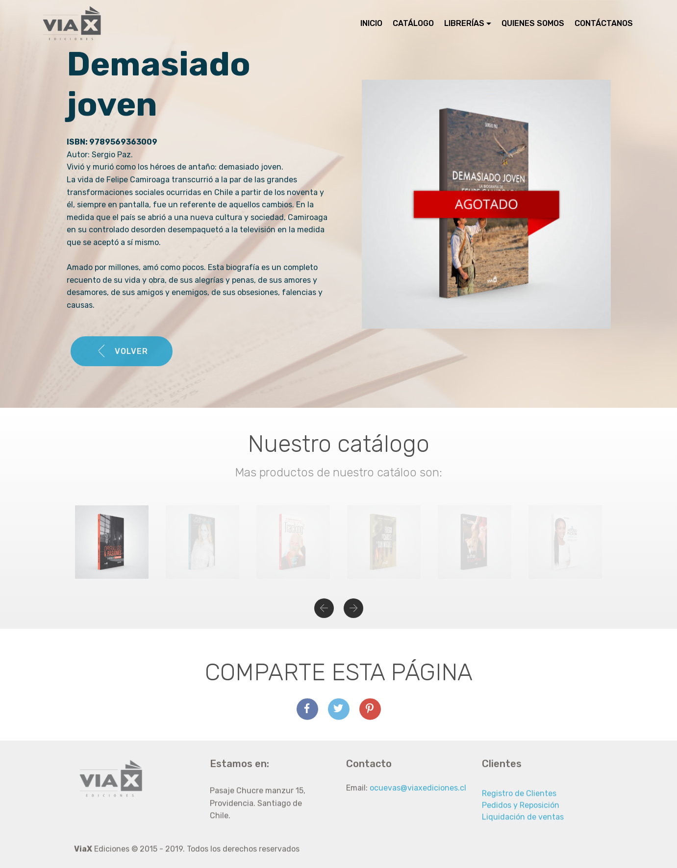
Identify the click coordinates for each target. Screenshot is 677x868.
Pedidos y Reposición (520, 816)
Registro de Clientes (519, 804)
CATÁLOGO (413, 23)
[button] (324, 614)
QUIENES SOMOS (532, 23)
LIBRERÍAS (464, 23)
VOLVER (121, 361)
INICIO (371, 23)
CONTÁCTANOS (604, 23)
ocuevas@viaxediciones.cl (418, 796)
